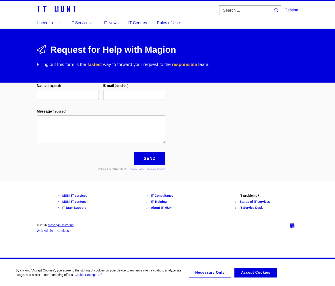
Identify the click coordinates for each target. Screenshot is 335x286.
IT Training (159, 201)
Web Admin (45, 231)
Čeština (291, 10)
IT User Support (74, 207)
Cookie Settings (88, 277)
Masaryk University (61, 225)
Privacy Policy (136, 169)
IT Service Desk (251, 207)
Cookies (63, 231)
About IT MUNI (161, 207)
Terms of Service (156, 169)
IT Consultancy (162, 195)
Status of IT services (255, 201)
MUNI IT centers (74, 201)
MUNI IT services (74, 195)
